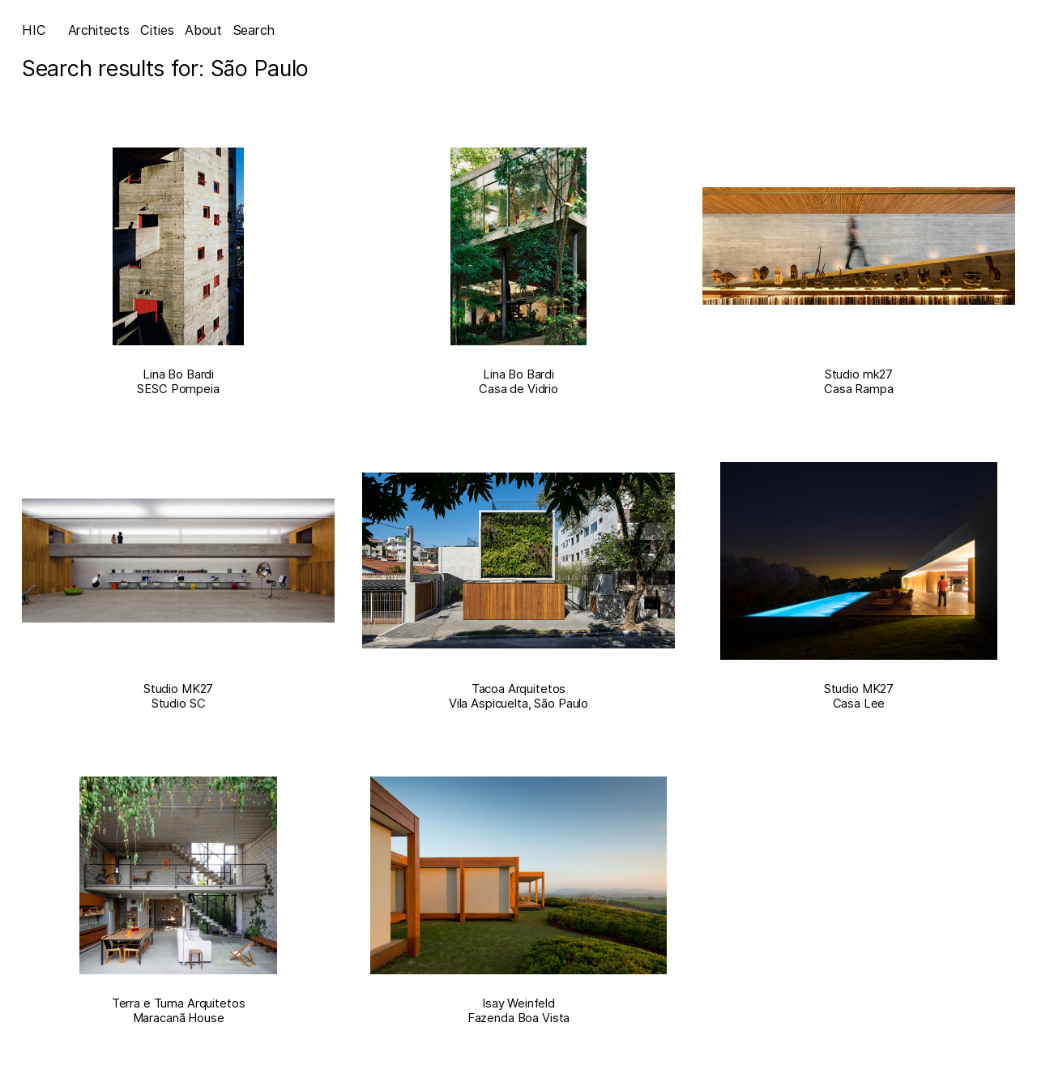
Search (254, 30)
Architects (99, 30)
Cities (156, 30)
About (203, 30)
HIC (34, 30)
